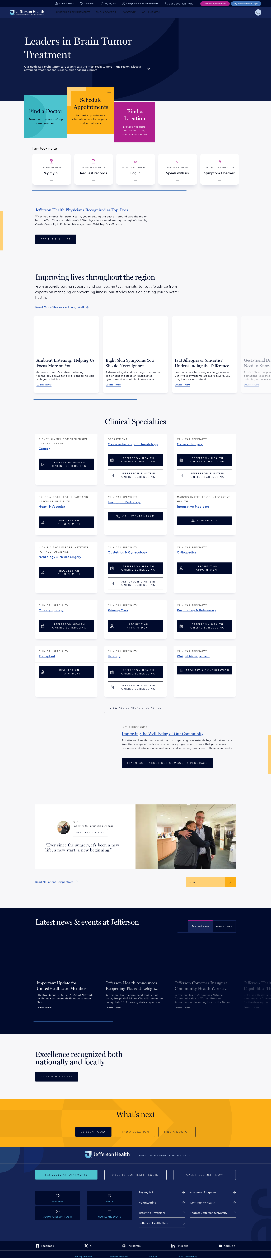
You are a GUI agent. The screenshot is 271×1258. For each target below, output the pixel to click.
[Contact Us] (204, 520)
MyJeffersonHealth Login (246, 3)
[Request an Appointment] (66, 522)
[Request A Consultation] (204, 670)
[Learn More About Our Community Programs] (167, 763)
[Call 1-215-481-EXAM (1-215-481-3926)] (135, 516)
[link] (87, 47)
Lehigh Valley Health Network (142, 3)
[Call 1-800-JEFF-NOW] (205, 1175)
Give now (89, 3)
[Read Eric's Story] (90, 832)
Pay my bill (110, 3)
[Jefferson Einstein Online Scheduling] (135, 475)
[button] (109, 190)
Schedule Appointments (215, 3)
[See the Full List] (55, 239)
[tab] (200, 926)
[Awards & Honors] (56, 1077)
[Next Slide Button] (230, 882)
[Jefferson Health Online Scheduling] (66, 464)
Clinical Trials (66, 3)
